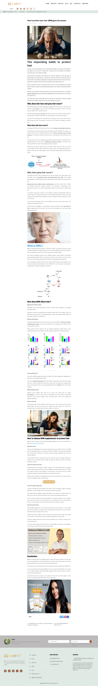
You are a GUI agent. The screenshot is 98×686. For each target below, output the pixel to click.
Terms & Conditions (37, 677)
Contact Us (77, 3)
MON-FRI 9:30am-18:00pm (57, 661)
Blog (66, 3)
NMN (47, 566)
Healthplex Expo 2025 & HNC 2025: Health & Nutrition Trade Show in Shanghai (40, 624)
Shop (33, 666)
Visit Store (85, 3)
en (12, 8)
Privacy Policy (35, 673)
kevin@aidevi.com (55, 658)
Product (34, 655)
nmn (52, 91)
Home (47, 3)
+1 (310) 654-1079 (54, 664)
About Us (60, 3)
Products (54, 3)
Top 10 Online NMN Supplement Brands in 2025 (61, 624)
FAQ (71, 3)
